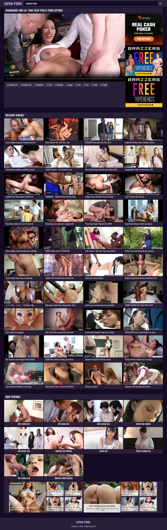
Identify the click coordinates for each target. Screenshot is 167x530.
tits (79, 84)
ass (87, 84)
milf (50, 84)
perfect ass (13, 84)
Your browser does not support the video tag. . (64, 48)
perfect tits (27, 84)
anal (95, 84)
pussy (70, 84)
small (105, 84)
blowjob (60, 84)
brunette (40, 84)
